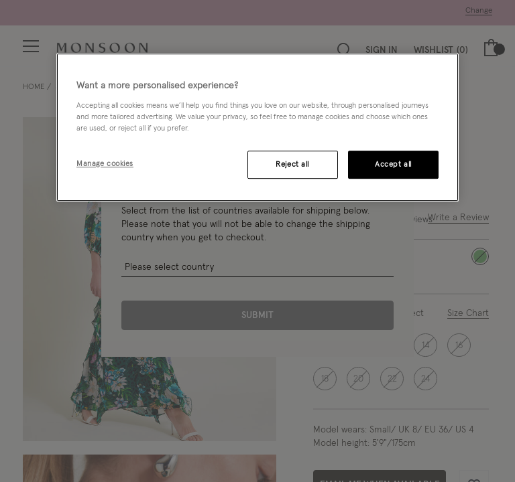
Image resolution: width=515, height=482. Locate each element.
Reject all (292, 164)
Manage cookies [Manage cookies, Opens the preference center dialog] (104, 163)
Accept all (393, 164)
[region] (257, 127)
